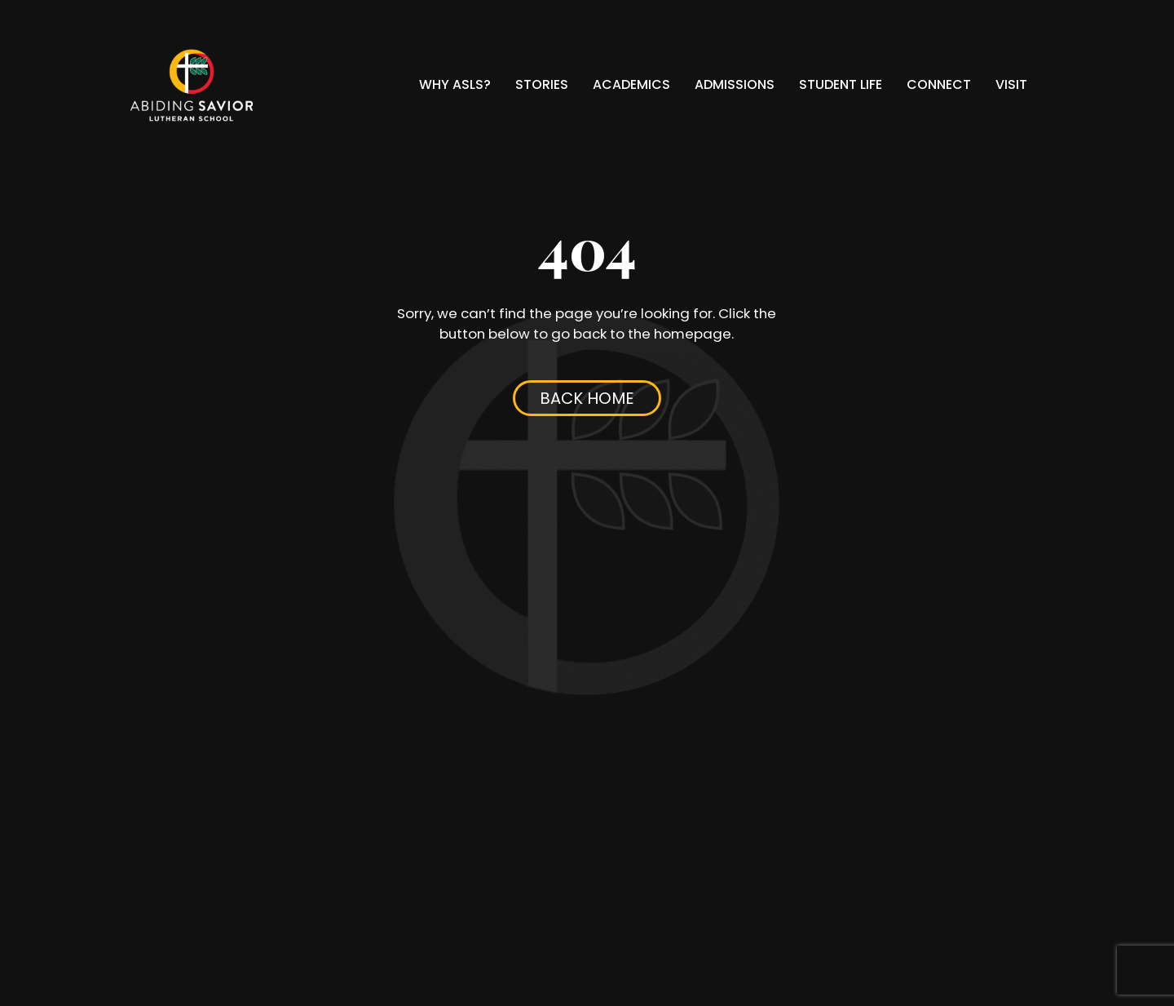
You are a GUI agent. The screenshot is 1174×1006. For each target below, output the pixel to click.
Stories (541, 84)
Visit (1011, 84)
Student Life (840, 84)
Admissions (735, 84)
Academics (631, 84)
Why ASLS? (455, 84)
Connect (939, 84)
